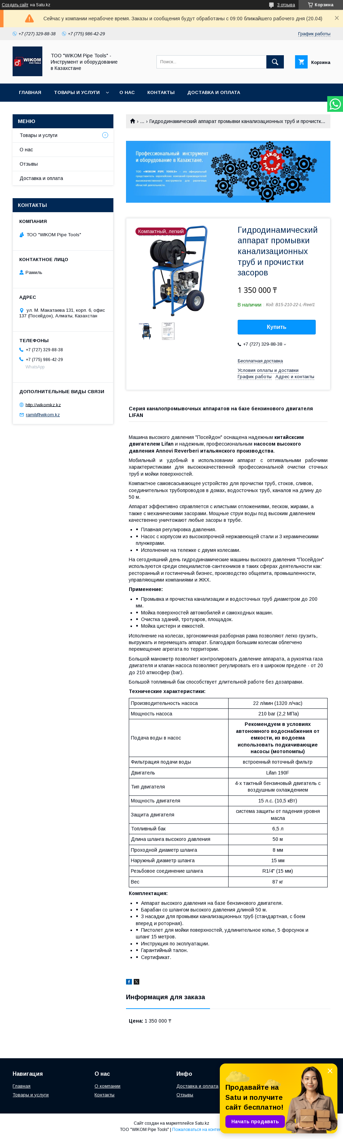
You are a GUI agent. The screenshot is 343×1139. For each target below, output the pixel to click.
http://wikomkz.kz (43, 404)
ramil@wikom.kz (43, 414)
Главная (30, 92)
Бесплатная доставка (260, 360)
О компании (107, 1086)
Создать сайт (15, 4)
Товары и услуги (77, 92)
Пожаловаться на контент (197, 1129)
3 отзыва (286, 4)
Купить (277, 327)
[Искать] (275, 62)
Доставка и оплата (213, 92)
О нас (127, 92)
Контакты (161, 92)
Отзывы (29, 164)
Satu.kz (202, 1123)
